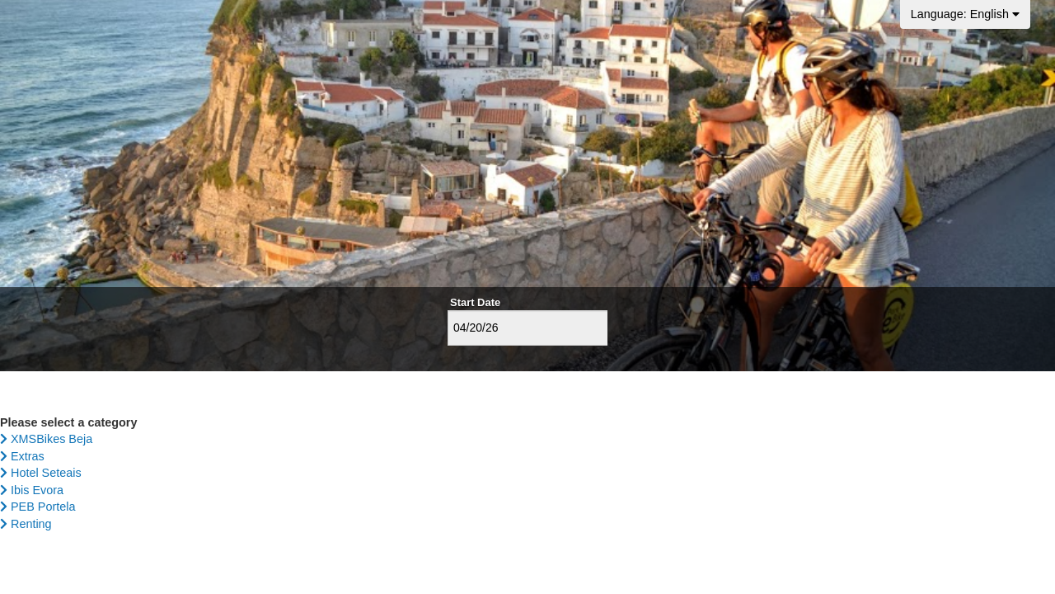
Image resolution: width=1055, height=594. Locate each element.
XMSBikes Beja (46, 439)
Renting (26, 523)
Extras (22, 456)
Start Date (475, 302)
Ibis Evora (31, 490)
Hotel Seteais (41, 472)
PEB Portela (37, 506)
